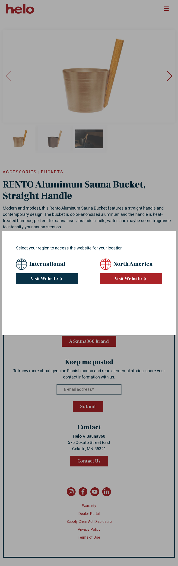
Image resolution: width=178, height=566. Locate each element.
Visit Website (47, 279)
